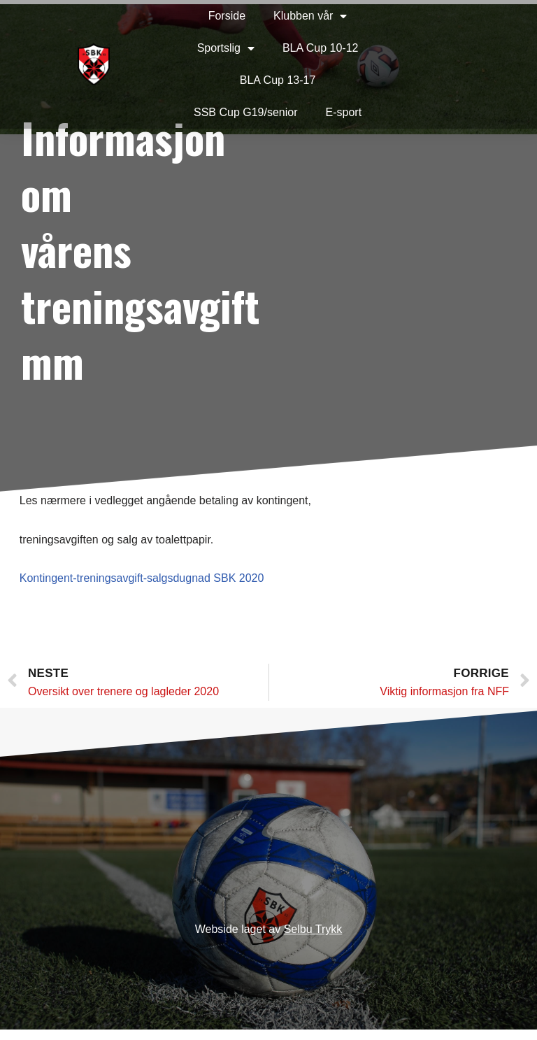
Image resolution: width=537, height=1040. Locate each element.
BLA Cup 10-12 (288, 48)
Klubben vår (278, 16)
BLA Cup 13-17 (245, 80)
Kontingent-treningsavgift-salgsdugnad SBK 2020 (143, 578)
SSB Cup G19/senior (214, 112)
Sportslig (193, 48)
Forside (194, 16)
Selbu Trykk (313, 940)
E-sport (311, 112)
